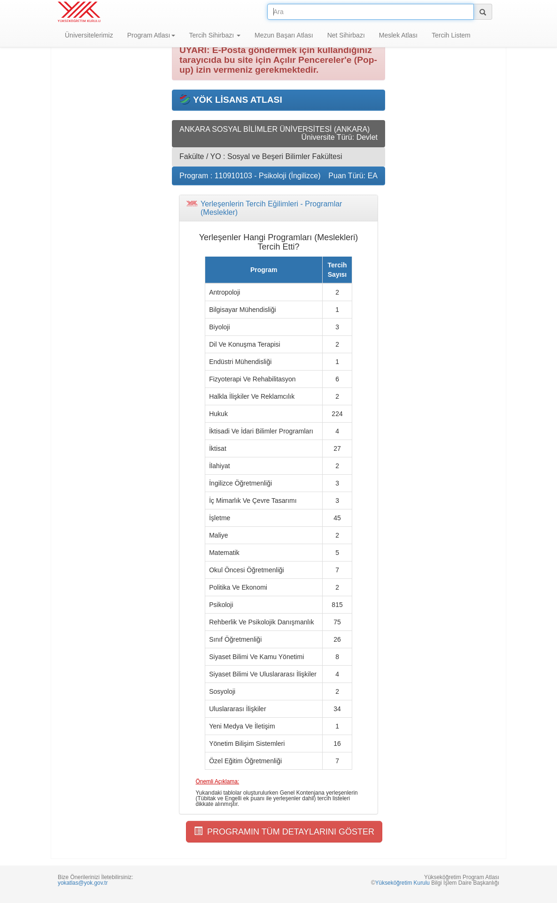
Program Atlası (151, 35)
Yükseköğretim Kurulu (402, 883)
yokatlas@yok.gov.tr (83, 883)
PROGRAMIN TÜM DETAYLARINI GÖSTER (284, 831)
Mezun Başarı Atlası (284, 35)
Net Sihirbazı (346, 35)
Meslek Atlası (398, 35)
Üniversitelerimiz (89, 35)
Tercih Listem (451, 35)
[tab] (278, 208)
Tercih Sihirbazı (215, 35)
